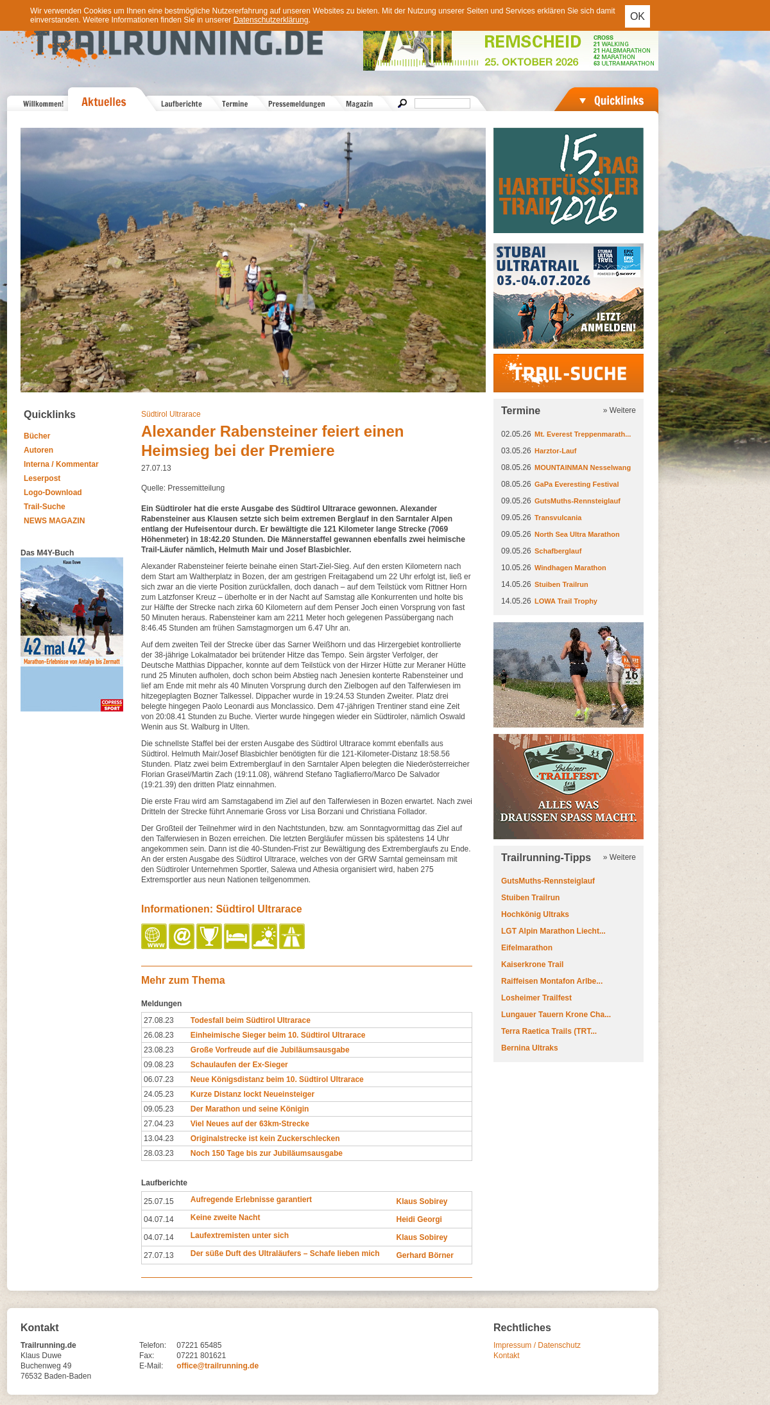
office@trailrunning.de (217, 1365)
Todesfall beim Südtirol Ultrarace (251, 1020)
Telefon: (152, 1345)
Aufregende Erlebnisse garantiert (251, 1199)
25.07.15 (159, 1201)
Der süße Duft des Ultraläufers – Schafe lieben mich (285, 1253)
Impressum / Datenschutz (537, 1345)
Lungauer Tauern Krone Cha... (556, 1014)
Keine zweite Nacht (226, 1217)
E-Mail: (151, 1365)
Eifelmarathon (526, 947)
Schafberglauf (558, 551)
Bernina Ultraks (529, 1047)
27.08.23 (159, 1020)
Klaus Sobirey (421, 1201)
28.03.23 (159, 1153)
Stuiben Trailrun (561, 584)
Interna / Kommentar (61, 464)
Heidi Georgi (418, 1219)
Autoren (38, 450)
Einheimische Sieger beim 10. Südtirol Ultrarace (278, 1035)
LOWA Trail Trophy (566, 601)
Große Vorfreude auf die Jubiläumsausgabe (270, 1049)
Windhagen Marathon (570, 568)
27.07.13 (159, 1255)
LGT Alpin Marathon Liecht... (553, 931)
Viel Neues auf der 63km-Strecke (250, 1123)
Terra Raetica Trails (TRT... (549, 1031)
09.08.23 (159, 1064)
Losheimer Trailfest (536, 997)
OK (637, 16)
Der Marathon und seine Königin (250, 1108)
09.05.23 (159, 1108)
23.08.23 (159, 1049)
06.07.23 (159, 1079)
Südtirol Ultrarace (171, 414)
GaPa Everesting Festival (577, 484)
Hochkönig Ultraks (535, 914)
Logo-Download (53, 492)
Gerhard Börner (424, 1255)
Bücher (37, 436)
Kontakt (506, 1355)
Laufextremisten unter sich (240, 1235)
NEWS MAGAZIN (54, 520)
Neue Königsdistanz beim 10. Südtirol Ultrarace (277, 1079)
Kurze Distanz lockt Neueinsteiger (252, 1094)
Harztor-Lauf (555, 451)
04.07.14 (159, 1219)
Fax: (146, 1355)
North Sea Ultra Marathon (577, 534)
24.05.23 (159, 1094)
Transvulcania (558, 517)
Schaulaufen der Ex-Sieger (239, 1064)
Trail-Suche (44, 506)
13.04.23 (159, 1138)
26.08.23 (159, 1035)
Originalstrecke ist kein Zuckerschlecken (265, 1138)
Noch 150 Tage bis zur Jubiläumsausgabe (267, 1153)
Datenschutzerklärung (271, 19)
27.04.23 (159, 1123)
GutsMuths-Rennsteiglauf (577, 501)
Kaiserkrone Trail (532, 964)
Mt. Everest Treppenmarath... (583, 434)
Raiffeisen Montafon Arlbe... (552, 981)
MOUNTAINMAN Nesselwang (583, 467)
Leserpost (42, 478)
